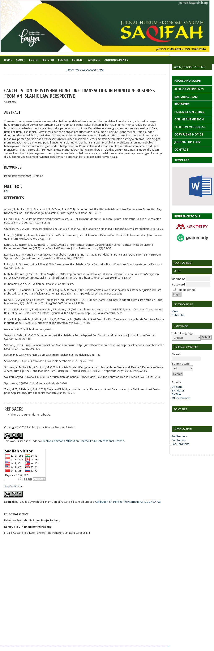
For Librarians (180, 444)
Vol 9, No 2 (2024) (85, 70)
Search (63, 59)
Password (178, 284)
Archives (94, 59)
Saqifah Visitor (13, 486)
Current (78, 59)
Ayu (101, 70)
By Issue (177, 387)
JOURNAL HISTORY (187, 142)
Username (178, 279)
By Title (176, 394)
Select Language (182, 333)
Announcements (116, 59)
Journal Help (183, 263)
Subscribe (178, 315)
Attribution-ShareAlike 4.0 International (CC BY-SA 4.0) (128, 502)
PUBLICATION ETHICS (189, 112)
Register (48, 59)
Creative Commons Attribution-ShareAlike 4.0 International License (82, 441)
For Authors (179, 440)
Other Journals (181, 398)
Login (33, 59)
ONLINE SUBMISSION (189, 119)
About (20, 59)
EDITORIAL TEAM (186, 97)
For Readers (179, 436)
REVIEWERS (182, 104)
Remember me (186, 290)
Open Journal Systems (189, 67)
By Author (178, 390)
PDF (6, 191)
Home (8, 59)
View (175, 311)
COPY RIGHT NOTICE (188, 134)
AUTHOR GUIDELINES (189, 89)
